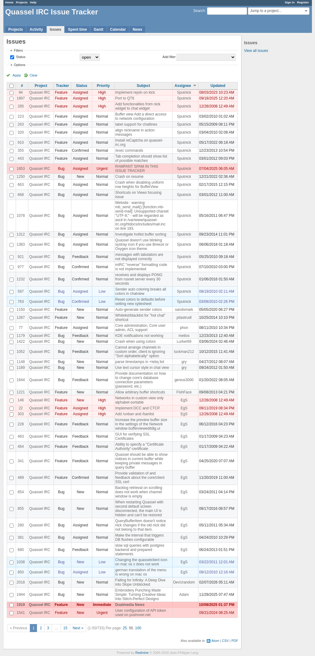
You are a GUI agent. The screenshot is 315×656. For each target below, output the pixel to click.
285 (21, 106)
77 (21, 328)
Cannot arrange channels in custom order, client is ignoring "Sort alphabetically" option (140, 351)
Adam (184, 594)
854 (21, 492)
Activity (36, 29)
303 (21, 414)
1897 (21, 98)
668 (21, 195)
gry (184, 362)
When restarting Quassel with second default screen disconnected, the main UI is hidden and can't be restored (139, 508)
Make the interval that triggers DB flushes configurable (139, 537)
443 (21, 158)
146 (21, 400)
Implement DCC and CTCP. (137, 408)
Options (19, 65)
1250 (21, 176)
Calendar (118, 29)
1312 (21, 234)
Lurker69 (184, 341)
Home (9, 2)
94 (21, 92)
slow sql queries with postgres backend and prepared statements (139, 549)
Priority (103, 86)
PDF (234, 640)
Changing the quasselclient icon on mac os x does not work (141, 562)
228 (21, 424)
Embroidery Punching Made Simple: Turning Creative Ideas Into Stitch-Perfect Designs (140, 594)
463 (21, 436)
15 (65, 628)
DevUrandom (184, 582)
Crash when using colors (135, 341)
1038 (21, 562)
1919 (21, 605)
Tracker (62, 86)
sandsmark (184, 309)
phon (184, 328)
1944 (21, 594)
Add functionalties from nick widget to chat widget (137, 106)
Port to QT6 (124, 98)
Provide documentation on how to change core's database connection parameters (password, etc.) (140, 380)
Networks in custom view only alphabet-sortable (139, 400)
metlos (184, 336)
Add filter (169, 57)
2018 (21, 582)
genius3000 (183, 380)
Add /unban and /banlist (134, 414)
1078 (21, 215)
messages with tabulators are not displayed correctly (139, 256)
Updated (217, 86)
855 (21, 508)
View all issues (256, 51)
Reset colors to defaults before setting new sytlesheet (140, 301)
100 (138, 628)
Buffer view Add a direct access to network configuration (140, 116)
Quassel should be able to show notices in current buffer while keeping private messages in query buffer (141, 461)
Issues (55, 29)
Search (199, 11)
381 (21, 537)
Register (303, 2)
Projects (22, 2)
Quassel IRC (39, 92)
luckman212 (184, 351)
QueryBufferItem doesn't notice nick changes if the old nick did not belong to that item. (140, 525)
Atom (215, 640)
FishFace (184, 392)
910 (21, 142)
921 (21, 257)
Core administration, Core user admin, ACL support (140, 327)
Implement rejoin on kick (135, 92)
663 (21, 184)
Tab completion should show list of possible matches (141, 158)
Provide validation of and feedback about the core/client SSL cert (139, 477)
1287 (21, 317)
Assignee (183, 86)
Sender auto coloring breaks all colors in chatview (140, 291)
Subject (143, 86)
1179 (21, 336)
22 (21, 408)
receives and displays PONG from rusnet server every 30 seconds (138, 279)
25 (125, 628)
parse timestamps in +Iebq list (139, 362)
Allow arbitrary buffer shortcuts (140, 392)
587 (21, 291)
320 (21, 132)
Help (33, 2)
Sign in (290, 2)
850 (21, 572)
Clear (34, 75)
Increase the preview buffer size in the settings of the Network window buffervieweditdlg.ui (141, 424)
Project (41, 86)
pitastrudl (184, 317)
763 (21, 301)
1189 (21, 367)
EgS (184, 400)
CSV (225, 640)
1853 (21, 168)
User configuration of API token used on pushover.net (140, 612)
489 (21, 477)
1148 (21, 362)
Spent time (77, 29)
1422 (21, 341)
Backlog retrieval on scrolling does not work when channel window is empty (138, 492)
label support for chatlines (136, 124)
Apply (17, 75)
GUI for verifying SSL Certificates (132, 436)
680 (21, 550)
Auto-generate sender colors (138, 309)
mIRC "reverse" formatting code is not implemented (141, 267)
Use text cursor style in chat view (142, 367)
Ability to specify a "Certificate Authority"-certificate (139, 446)
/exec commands (129, 150)
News (137, 29)
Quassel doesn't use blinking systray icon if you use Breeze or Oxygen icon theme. (141, 244)
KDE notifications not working (139, 336)
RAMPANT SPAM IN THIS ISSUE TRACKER (136, 168)
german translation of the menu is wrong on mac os (140, 572)
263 (21, 124)
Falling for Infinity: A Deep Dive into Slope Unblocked (140, 582)
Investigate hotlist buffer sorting (140, 234)
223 (21, 116)
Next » (78, 628)
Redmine (142, 652)
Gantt (98, 29)
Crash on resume (129, 176)
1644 (21, 380)
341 (21, 461)
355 (21, 150)
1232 (21, 279)
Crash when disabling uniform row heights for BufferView (139, 184)
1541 (21, 613)
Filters (18, 50)
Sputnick (184, 92)
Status (20, 57)
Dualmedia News (129, 605)
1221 (21, 392)
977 (21, 267)
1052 (21, 351)
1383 (21, 244)
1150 (21, 309)
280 (21, 525)
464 (21, 446)
